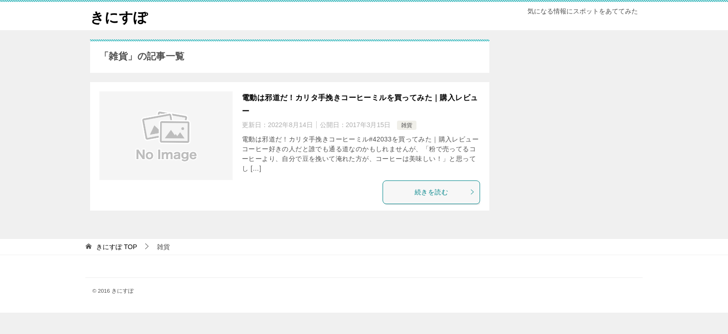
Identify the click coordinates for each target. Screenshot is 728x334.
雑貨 (406, 125)
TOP (116, 246)
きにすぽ (119, 16)
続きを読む (445, 192)
